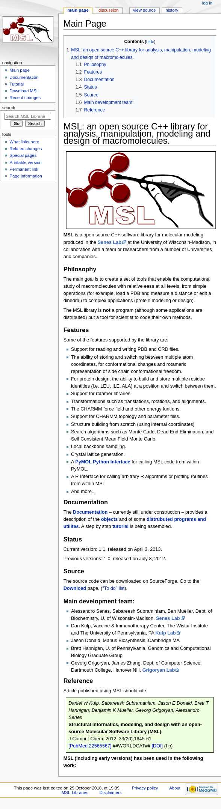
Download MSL (24, 91)
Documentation (90, 512)
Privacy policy (145, 788)
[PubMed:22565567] (89, 746)
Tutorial (16, 84)
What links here (24, 142)
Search (8, 107)
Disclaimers (111, 792)
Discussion (108, 10)
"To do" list (113, 588)
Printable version (25, 162)
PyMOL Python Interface (102, 462)
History (172, 10)
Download (75, 588)
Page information (25, 176)
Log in (207, 3)
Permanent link (23, 169)
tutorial (120, 526)
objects (109, 519)
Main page (78, 10)
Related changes (25, 148)
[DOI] (157, 746)
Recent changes (25, 97)
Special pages (22, 155)
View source (144, 10)
